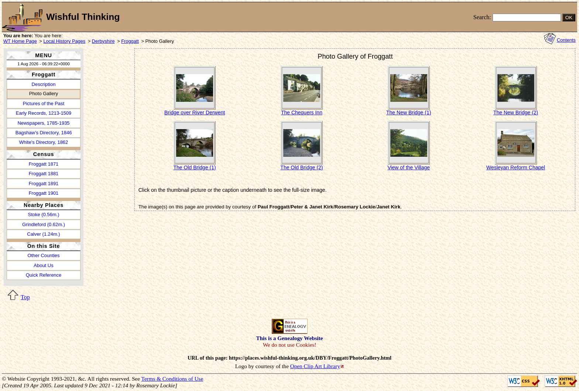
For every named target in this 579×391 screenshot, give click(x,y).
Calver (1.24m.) (43, 234)
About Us (43, 265)
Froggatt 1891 (44, 183)
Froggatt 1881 (44, 173)
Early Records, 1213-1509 (44, 113)
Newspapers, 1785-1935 (43, 123)
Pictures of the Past (43, 103)
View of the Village (408, 167)
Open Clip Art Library (315, 366)
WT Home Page (20, 41)
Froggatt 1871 (44, 164)
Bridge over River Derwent (194, 112)
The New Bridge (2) (515, 112)
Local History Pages (64, 41)
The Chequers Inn (301, 112)
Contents (566, 40)
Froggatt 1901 (44, 193)
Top (25, 297)
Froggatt (130, 41)
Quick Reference (43, 275)
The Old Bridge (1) (195, 167)
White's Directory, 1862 (43, 142)
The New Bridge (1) (408, 112)
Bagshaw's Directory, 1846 (44, 132)
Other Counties (43, 255)
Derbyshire (103, 41)
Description (44, 84)
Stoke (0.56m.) (43, 214)
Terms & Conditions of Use (172, 379)
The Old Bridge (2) (301, 167)
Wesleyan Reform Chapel (515, 167)
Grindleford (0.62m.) (43, 224)
